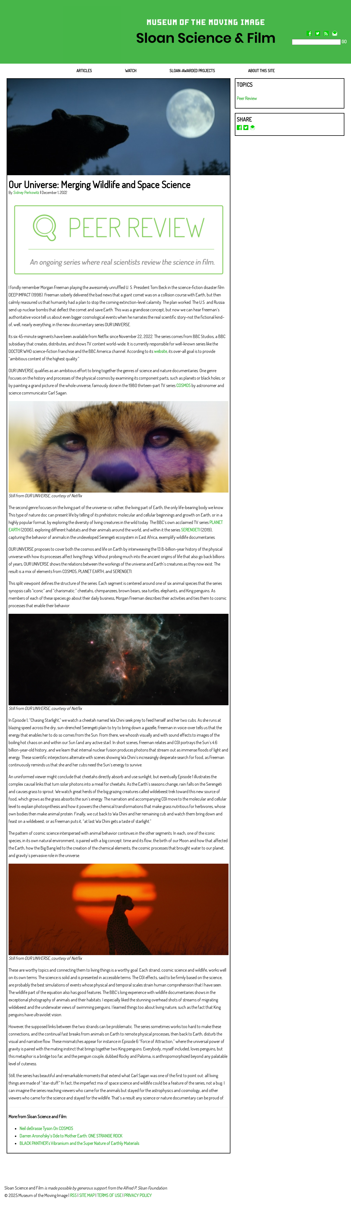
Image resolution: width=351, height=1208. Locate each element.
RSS (73, 1195)
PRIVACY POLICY (138, 1195)
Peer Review (247, 98)
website (160, 351)
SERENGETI (190, 530)
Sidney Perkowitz (26, 192)
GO (344, 41)
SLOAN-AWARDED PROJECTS (192, 70)
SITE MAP (87, 1195)
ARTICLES (84, 70)
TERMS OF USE (109, 1195)
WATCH (130, 70)
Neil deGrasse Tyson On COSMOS (46, 1128)
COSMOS (183, 385)
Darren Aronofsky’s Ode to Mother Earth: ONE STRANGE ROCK (71, 1136)
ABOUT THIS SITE (261, 70)
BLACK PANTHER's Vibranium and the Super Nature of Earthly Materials (79, 1143)
